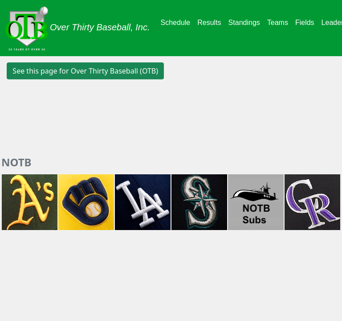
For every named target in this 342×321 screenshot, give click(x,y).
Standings (244, 22)
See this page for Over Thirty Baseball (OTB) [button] (85, 71)
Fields (304, 22)
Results (209, 22)
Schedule (176, 22)
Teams (277, 22)
